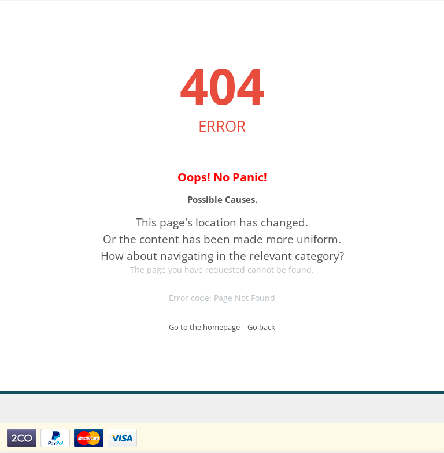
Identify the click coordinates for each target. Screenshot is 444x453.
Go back (261, 327)
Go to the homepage (204, 327)
